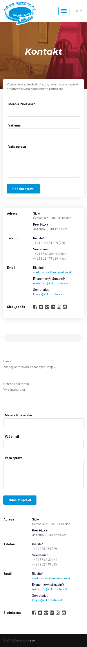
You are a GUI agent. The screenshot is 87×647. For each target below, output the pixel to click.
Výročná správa (14, 389)
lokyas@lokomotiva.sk (48, 294)
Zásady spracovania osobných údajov (29, 367)
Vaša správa (17, 146)
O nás (7, 361)
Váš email (15, 125)
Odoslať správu (23, 189)
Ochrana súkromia (16, 384)
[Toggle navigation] (63, 11)
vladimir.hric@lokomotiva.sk (52, 272)
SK (77, 11)
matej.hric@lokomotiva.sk (51, 283)
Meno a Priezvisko (22, 104)
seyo (31, 640)
